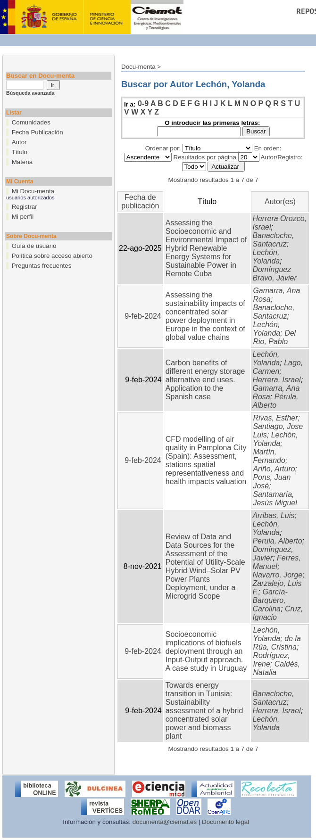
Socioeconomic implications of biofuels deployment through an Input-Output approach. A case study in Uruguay (206, 651)
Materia (22, 161)
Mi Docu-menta (33, 191)
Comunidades (31, 122)
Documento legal (225, 821)
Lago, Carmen (277, 367)
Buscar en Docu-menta (40, 75)
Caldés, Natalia (276, 668)
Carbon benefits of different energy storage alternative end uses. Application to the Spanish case (205, 380)
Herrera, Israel (276, 380)
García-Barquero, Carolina (269, 600)
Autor (19, 142)
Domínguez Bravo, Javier (274, 273)
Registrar (24, 206)
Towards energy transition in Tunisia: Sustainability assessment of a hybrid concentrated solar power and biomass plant (204, 710)
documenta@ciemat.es (165, 821)
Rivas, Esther (275, 418)
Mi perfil (23, 216)
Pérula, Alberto (275, 401)
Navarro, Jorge (277, 575)
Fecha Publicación (37, 132)
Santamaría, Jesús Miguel (275, 498)
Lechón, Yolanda (266, 256)
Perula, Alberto (277, 541)
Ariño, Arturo (274, 469)
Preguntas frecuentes (42, 265)
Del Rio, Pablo (274, 337)
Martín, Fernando (269, 456)
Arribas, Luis (273, 515)
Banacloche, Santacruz (273, 239)
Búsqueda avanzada (30, 93)
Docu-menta (138, 66)
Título (19, 152)
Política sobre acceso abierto (52, 255)
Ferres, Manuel (276, 562)
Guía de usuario (34, 245)
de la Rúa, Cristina (276, 642)
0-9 (143, 103)
